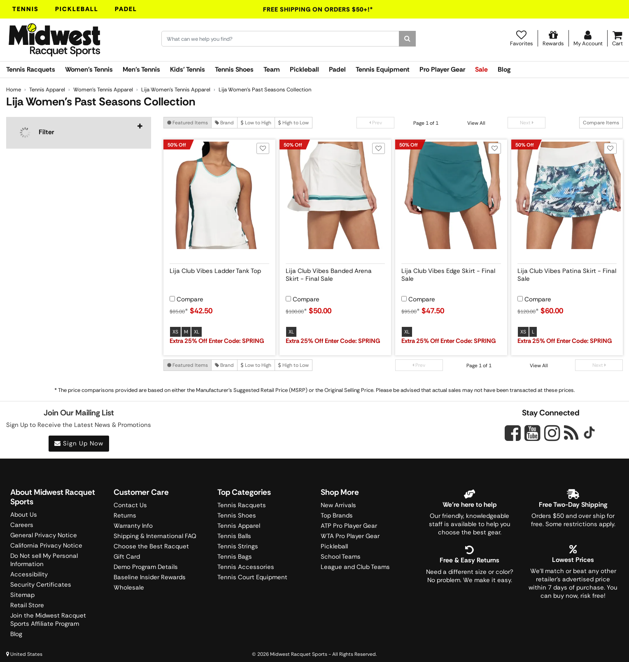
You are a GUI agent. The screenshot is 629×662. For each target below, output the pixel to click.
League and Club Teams (355, 567)
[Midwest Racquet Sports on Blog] (571, 433)
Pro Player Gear (442, 69)
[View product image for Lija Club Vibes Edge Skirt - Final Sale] (451, 195)
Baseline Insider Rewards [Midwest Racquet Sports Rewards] (150, 577)
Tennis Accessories (245, 567)
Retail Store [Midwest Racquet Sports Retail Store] (27, 605)
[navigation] (79, 132)
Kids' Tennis (187, 69)
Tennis (25, 9)
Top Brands (337, 515)
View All (476, 123)
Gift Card (127, 556)
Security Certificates (40, 584)
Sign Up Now (78, 443)
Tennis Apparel (238, 526)
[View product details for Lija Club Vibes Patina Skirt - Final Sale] (567, 273)
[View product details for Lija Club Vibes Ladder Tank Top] (219, 273)
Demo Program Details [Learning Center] (146, 567)
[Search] (407, 39)
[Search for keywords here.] (280, 39)
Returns (125, 515)
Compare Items (601, 122)
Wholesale (129, 587)
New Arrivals (338, 505)
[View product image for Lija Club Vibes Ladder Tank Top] (219, 195)
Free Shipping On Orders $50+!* (318, 9)
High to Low (293, 122)
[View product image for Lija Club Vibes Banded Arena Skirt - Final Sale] (335, 195)
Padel (126, 9)
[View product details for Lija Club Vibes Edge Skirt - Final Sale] (451, 273)
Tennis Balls (234, 536)
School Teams (341, 556)
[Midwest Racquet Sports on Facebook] (513, 438)
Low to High (256, 122)
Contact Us (130, 505)
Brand (224, 122)
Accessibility (29, 574)
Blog (504, 69)
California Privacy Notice (46, 545)
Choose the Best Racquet (151, 546)
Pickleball (76, 9)
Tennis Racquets (30, 69)
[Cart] (617, 38)
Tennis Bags (234, 556)
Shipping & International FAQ (155, 536)
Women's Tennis (89, 69)
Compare (190, 299)
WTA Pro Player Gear (350, 536)
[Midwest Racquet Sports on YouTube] (532, 433)
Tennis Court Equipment (252, 577)
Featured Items (187, 122)
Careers (21, 525)
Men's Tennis (141, 69)
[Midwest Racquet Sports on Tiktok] (589, 433)
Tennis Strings (237, 546)
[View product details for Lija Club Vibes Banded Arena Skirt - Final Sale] (335, 273)
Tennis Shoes (234, 69)
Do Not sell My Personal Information (44, 560)
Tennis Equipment (383, 69)
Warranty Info (133, 526)
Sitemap (22, 595)
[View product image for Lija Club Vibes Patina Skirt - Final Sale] (567, 195)
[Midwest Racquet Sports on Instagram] (552, 433)
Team (271, 69)
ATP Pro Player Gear (349, 526)
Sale (481, 69)
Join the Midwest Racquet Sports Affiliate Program (48, 619)
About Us (23, 514)
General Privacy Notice (43, 535)
